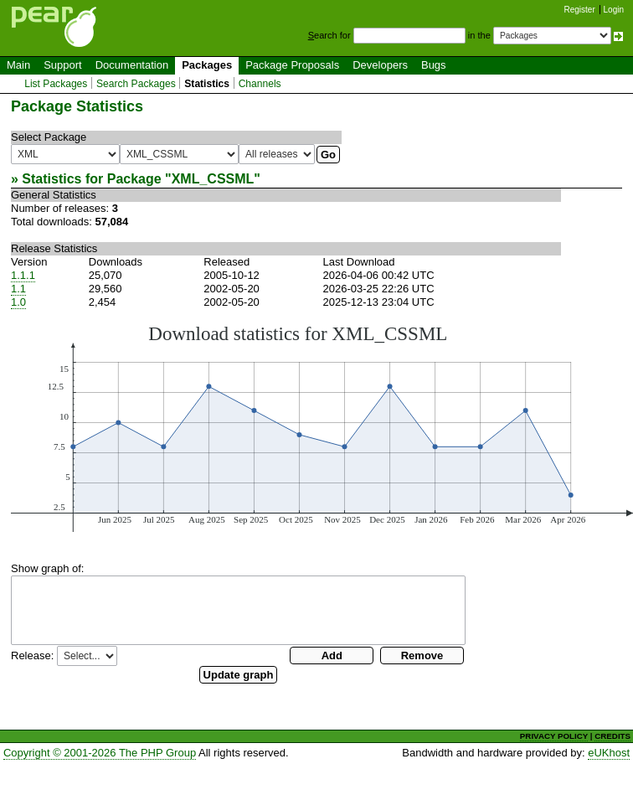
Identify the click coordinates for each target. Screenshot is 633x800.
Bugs (433, 65)
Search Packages (136, 84)
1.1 (18, 288)
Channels (260, 84)
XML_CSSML (213, 179)
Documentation (131, 65)
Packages (207, 65)
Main (18, 65)
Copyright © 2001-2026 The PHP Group (99, 752)
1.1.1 (23, 275)
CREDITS (612, 736)
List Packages (55, 84)
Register (579, 9)
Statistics (206, 84)
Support (63, 65)
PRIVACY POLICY (554, 736)
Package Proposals (292, 65)
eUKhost (609, 752)
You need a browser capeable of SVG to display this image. (322, 427)
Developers (380, 65)
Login (614, 9)
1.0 (18, 302)
